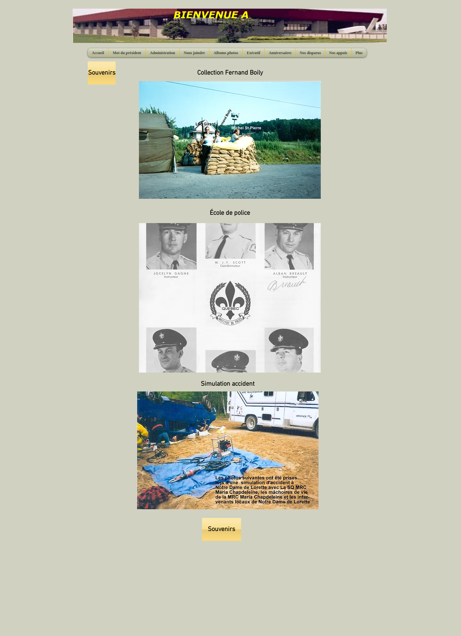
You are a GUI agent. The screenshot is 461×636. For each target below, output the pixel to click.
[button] (230, 140)
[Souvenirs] (102, 73)
